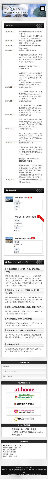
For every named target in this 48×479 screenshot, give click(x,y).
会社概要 (6, 366)
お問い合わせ (7, 376)
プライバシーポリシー (10, 371)
